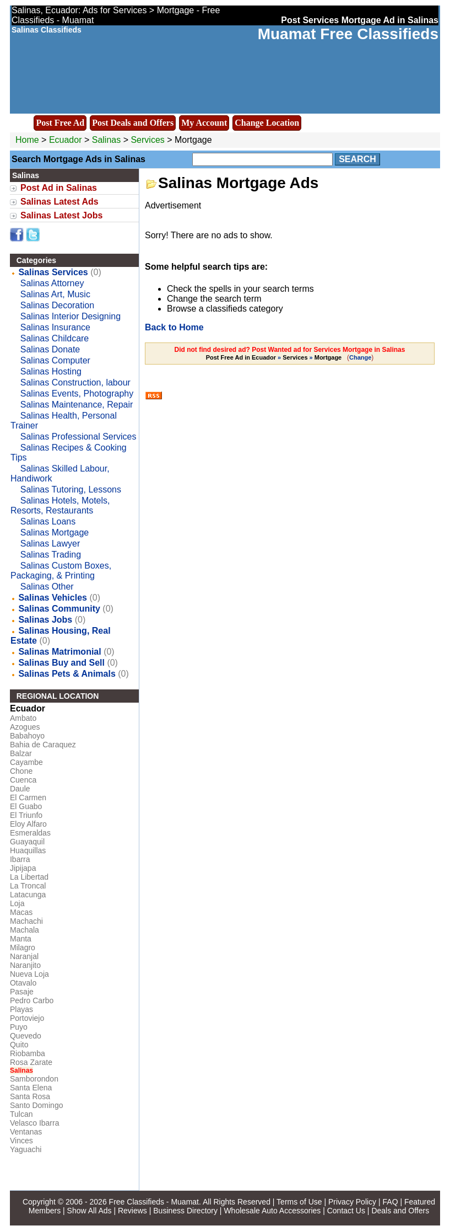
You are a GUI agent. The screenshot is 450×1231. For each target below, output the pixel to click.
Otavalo (23, 982)
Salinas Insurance (55, 327)
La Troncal (28, 885)
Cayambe (26, 762)
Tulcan (21, 1114)
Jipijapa (23, 868)
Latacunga (28, 894)
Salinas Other (47, 586)
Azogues (25, 726)
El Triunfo (26, 815)
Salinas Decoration (57, 305)
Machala (24, 929)
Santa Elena (31, 1087)
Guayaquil (27, 841)
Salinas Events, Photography (76, 393)
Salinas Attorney (52, 283)
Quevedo (25, 1035)
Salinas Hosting (51, 371)
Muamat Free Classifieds (348, 33)
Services (147, 139)
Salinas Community (59, 608)
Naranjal (24, 956)
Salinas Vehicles (52, 597)
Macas (21, 912)
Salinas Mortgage (54, 532)
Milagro (22, 947)
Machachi (26, 921)
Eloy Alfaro (28, 824)
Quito (19, 1044)
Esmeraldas (30, 832)
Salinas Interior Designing (70, 316)
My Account (204, 122)
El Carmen (28, 797)
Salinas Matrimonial (59, 651)
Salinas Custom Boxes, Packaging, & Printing (60, 570)
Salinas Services (53, 272)
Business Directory (185, 1210)
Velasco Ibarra (34, 1122)
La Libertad (29, 877)
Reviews (132, 1210)
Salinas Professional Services (78, 436)
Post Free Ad (60, 122)
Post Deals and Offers (133, 122)
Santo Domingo (36, 1105)
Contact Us (346, 1210)
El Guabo (26, 806)
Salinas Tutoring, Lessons (70, 489)
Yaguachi (25, 1149)
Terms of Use (299, 1201)
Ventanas (26, 1131)
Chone (21, 771)
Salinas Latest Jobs (61, 215)
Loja (17, 903)
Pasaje (22, 991)
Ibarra (20, 859)
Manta (20, 938)
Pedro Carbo (31, 1000)
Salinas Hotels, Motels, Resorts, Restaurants (60, 505)
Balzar (21, 753)
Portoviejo (27, 1018)
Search (357, 159)
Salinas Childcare (54, 338)
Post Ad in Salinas (58, 187)
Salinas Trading (50, 554)
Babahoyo (27, 735)
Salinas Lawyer (50, 543)
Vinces (21, 1140)
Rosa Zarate (31, 1062)
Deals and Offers (400, 1210)
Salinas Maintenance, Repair (76, 404)
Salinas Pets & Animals (66, 673)
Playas (21, 1009)
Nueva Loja (29, 974)
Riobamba (27, 1053)
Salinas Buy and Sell (61, 662)
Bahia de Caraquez (43, 744)
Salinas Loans (48, 521)
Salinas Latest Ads (59, 201)
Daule (20, 788)
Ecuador (65, 139)
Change (360, 357)
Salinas (107, 139)
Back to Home (174, 327)
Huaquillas (28, 850)
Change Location (267, 122)
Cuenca (23, 779)
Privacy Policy (352, 1201)
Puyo (19, 1027)
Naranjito (25, 965)
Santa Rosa (30, 1096)
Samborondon (34, 1078)
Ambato (23, 718)
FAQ (390, 1201)
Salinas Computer (55, 360)
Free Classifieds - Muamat (154, 1201)
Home (27, 139)
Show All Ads (89, 1210)
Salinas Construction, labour (75, 382)
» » (275, 357)
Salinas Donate (50, 349)
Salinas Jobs (45, 619)
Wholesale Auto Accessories (272, 1210)
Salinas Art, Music (55, 294)
